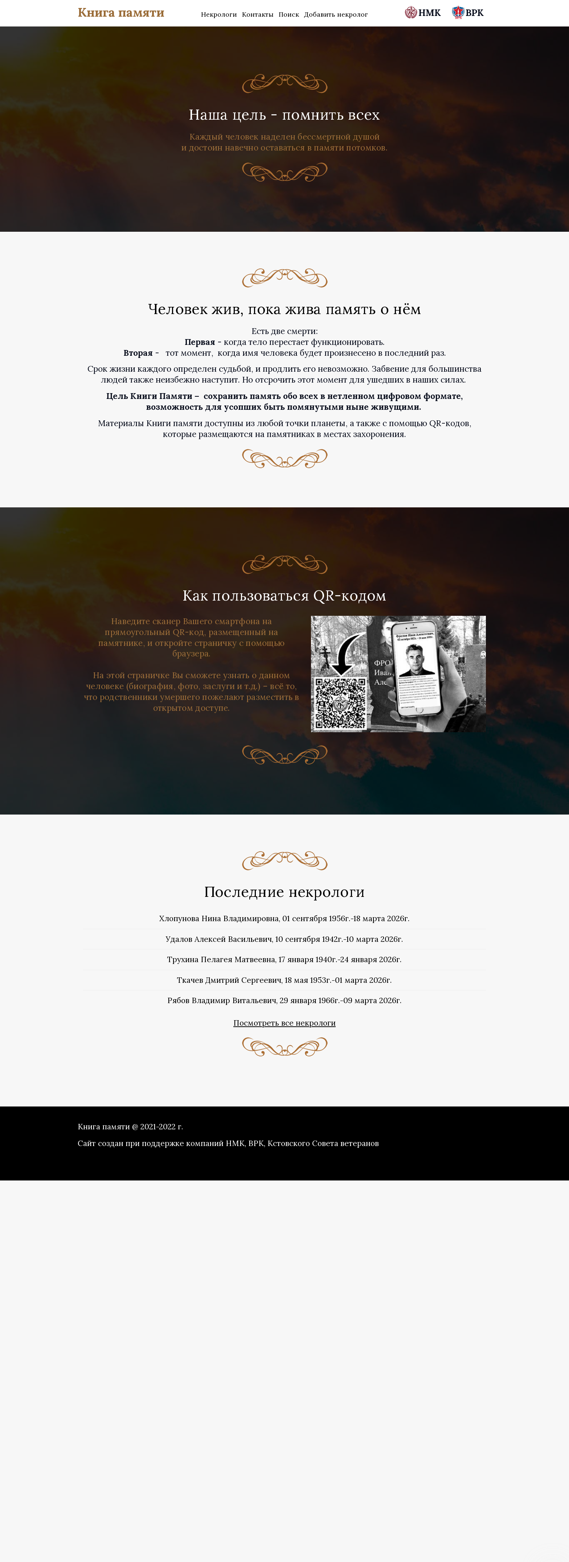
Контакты (258, 14)
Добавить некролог (336, 14)
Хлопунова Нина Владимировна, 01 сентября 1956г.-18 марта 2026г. (284, 918)
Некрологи (219, 14)
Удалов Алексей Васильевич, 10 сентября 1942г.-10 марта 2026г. (284, 939)
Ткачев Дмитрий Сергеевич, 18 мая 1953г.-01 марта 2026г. (284, 980)
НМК (423, 12)
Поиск (289, 14)
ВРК (467, 12)
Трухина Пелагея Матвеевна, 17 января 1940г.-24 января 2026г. (284, 959)
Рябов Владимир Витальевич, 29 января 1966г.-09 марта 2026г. (284, 1000)
